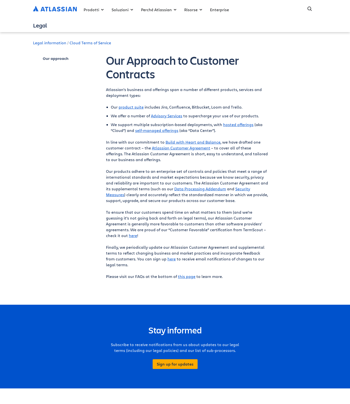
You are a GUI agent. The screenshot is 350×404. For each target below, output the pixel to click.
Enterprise (219, 9)
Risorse (193, 9)
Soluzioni (122, 9)
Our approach (56, 58)
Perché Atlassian (158, 9)
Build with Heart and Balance (193, 142)
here (133, 235)
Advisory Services (166, 115)
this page (186, 276)
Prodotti (94, 9)
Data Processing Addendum (200, 188)
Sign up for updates (175, 364)
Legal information (49, 42)
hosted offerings (238, 124)
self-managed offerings (156, 130)
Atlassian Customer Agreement (181, 147)
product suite (131, 107)
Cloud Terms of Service (90, 42)
